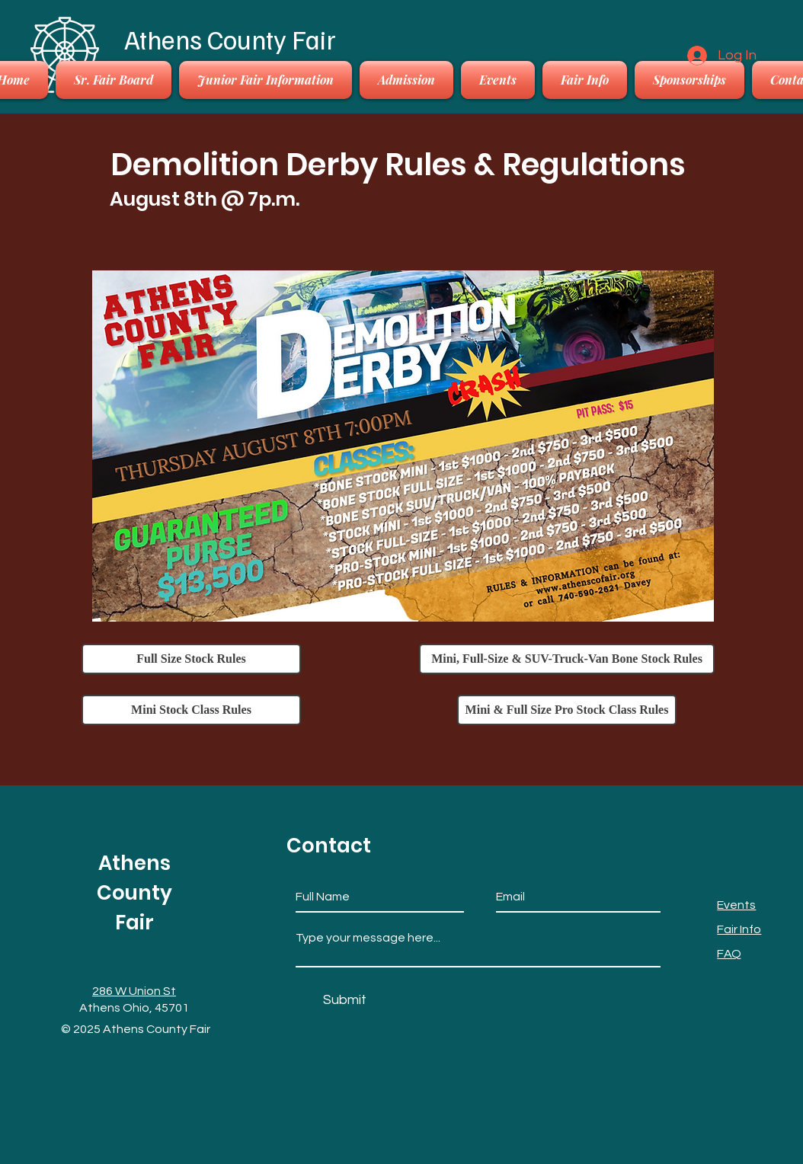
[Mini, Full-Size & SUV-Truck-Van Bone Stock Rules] (567, 659)
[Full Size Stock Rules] (191, 659)
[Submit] (345, 1000)
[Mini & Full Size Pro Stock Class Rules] (567, 710)
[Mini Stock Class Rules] (191, 710)
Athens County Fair (230, 39)
